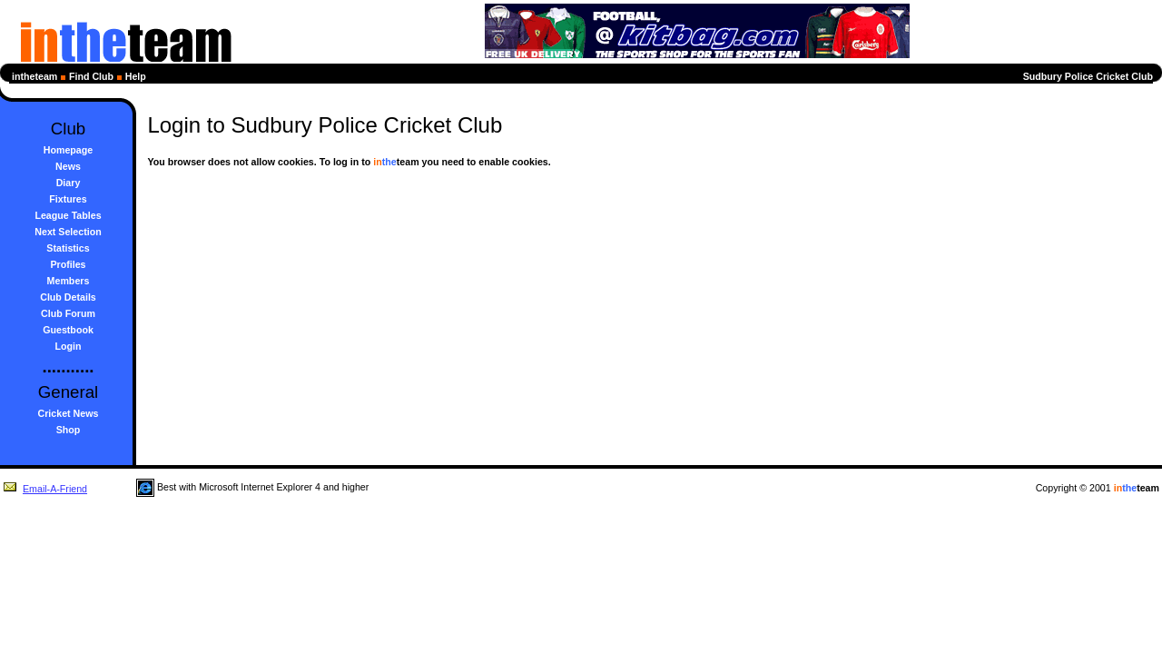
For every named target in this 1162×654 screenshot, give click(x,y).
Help (135, 76)
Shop (68, 429)
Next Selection (67, 231)
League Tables (67, 215)
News (68, 166)
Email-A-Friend (45, 488)
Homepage (68, 149)
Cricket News (68, 413)
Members (68, 280)
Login (68, 346)
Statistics (67, 248)
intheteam (34, 76)
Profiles (67, 264)
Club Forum (68, 313)
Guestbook (68, 329)
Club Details (68, 297)
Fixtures (67, 198)
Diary (68, 182)
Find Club (91, 76)
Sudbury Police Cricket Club (1088, 76)
